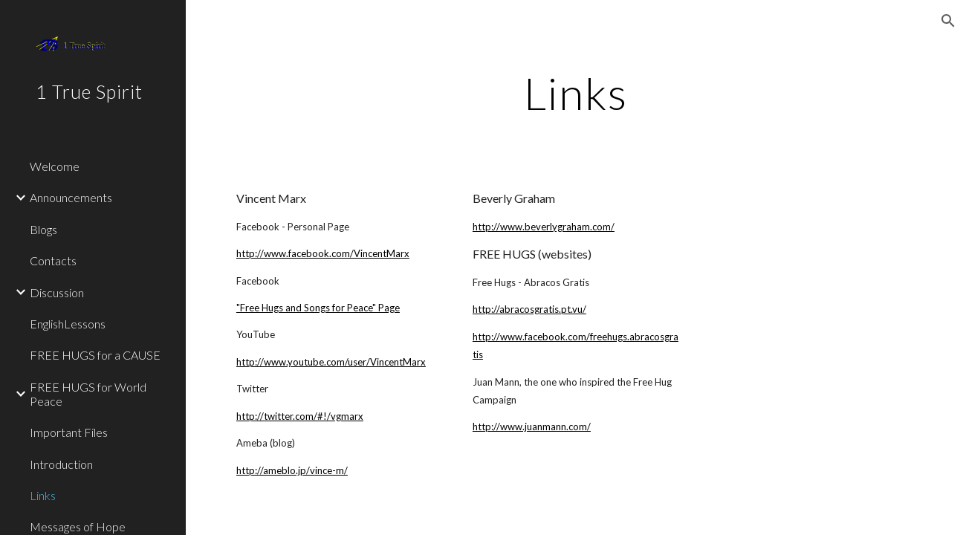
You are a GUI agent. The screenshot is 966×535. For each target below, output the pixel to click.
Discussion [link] (57, 292)
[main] (576, 92)
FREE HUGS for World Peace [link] (88, 394)
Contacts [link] (53, 260)
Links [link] (43, 495)
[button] (948, 21)
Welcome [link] (55, 166)
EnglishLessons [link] (68, 324)
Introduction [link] (61, 464)
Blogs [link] (43, 229)
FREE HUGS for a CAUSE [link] (95, 355)
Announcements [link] (71, 197)
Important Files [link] (69, 432)
